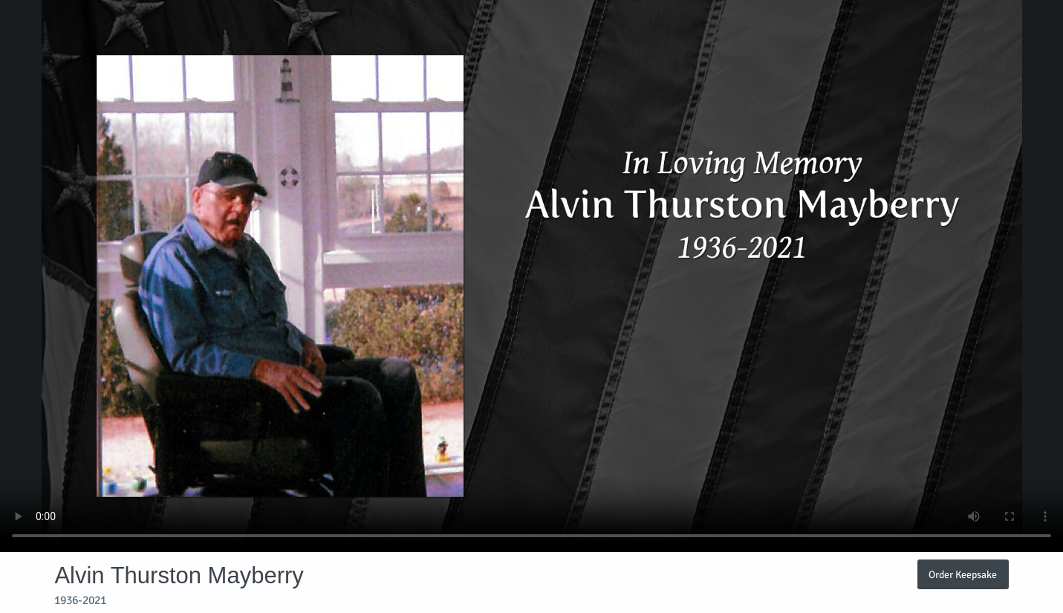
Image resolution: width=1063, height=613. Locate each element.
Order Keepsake (963, 574)
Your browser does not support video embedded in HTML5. (531, 276)
